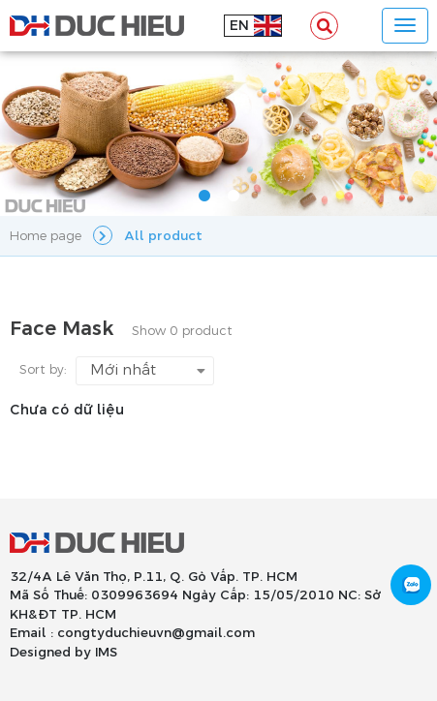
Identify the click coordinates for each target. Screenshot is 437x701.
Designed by (50, 652)
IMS (106, 652)
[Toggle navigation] (405, 26)
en (239, 25)
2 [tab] (233, 196)
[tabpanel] (218, 133)
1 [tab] (204, 196)
